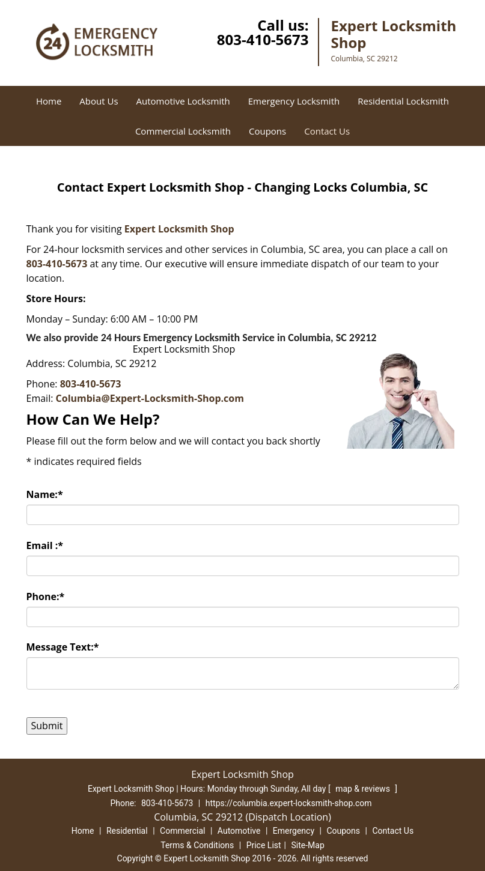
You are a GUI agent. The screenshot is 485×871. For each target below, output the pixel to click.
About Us (98, 101)
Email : (45, 545)
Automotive (239, 831)
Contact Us (327, 131)
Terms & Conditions (197, 845)
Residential (127, 831)
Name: (44, 494)
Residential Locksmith (403, 101)
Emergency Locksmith (294, 101)
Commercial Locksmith (183, 131)
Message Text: (62, 647)
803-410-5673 (263, 39)
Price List (263, 845)
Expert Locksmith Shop (179, 228)
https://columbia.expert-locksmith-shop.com (289, 803)
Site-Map (308, 845)
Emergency (293, 831)
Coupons (267, 131)
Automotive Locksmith (183, 101)
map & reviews (363, 789)
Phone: (45, 596)
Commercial (182, 831)
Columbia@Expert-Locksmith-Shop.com (150, 398)
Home (48, 101)
